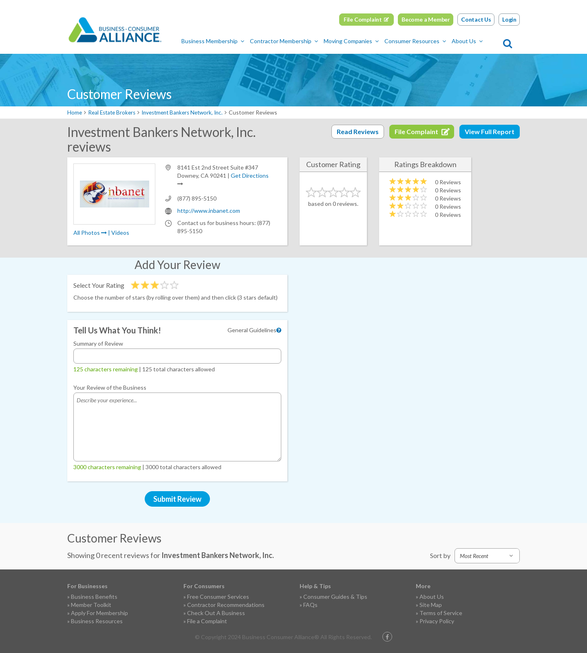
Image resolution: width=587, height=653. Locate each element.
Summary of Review (98, 343)
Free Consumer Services (218, 596)
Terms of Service (440, 612)
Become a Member (426, 19)
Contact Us (476, 19)
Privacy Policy (436, 621)
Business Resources (97, 621)
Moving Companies (364, 41)
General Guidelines (251, 329)
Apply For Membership (99, 612)
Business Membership (225, 41)
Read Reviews (358, 131)
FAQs (310, 604)
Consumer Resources (428, 41)
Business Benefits (94, 596)
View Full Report (489, 131)
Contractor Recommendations (226, 604)
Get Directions (250, 175)
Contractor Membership (297, 41)
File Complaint (363, 19)
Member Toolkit (91, 604)
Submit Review (177, 498)
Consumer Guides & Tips (335, 596)
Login (509, 19)
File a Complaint (207, 621)
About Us (480, 41)
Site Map (430, 604)
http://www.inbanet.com (208, 210)
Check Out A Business (216, 612)
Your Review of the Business (109, 387)
